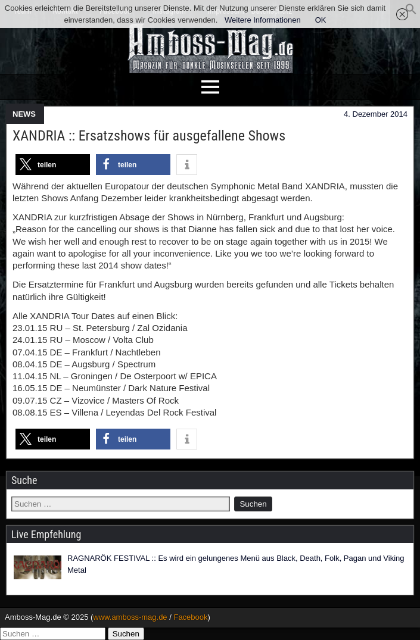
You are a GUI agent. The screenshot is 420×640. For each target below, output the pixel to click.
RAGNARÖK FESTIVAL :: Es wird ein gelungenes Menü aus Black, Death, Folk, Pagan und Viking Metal (236, 564)
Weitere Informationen (263, 19)
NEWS (24, 114)
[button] (411, 12)
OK (320, 19)
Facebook (190, 617)
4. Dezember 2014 (375, 114)
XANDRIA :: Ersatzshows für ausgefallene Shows (149, 135)
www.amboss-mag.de (130, 617)
